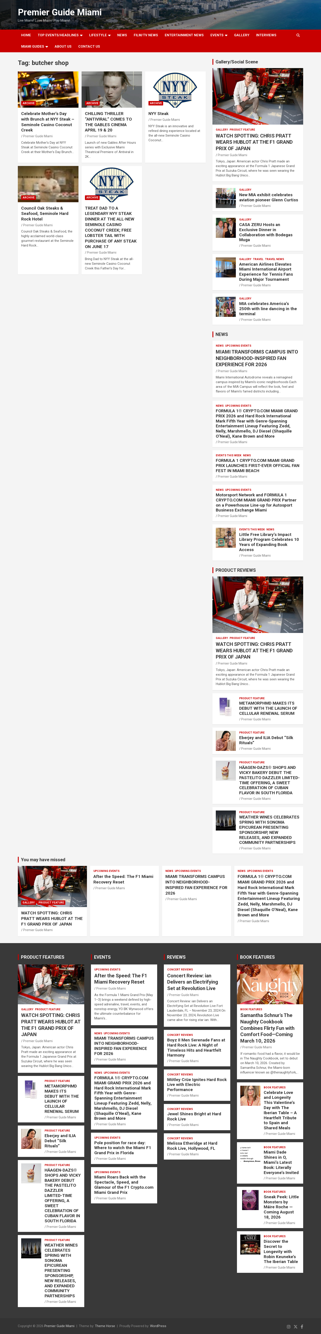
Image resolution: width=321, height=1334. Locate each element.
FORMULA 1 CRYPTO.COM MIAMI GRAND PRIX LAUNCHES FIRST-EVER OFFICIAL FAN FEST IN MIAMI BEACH (257, 465)
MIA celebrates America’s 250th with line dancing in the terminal (268, 308)
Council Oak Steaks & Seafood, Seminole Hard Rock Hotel (44, 214)
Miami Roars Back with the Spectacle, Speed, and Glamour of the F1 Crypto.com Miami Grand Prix (124, 1184)
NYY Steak (158, 113)
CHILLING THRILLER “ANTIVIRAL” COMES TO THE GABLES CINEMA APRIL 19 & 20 (108, 122)
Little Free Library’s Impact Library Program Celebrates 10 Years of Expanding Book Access (269, 542)
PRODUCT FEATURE (242, 129)
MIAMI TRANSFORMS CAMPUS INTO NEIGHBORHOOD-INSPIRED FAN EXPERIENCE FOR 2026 (257, 358)
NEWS (122, 35)
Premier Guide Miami (60, 12)
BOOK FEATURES (257, 957)
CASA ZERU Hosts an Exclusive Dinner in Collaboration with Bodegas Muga (265, 232)
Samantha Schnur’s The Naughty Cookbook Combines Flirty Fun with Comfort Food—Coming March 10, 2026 (267, 1028)
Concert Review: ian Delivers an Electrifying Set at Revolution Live (192, 982)
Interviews (266, 35)
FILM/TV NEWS (146, 35)
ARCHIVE (29, 103)
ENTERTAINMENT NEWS (184, 35)
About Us (63, 46)
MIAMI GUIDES (32, 46)
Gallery (222, 129)
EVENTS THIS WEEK (228, 455)
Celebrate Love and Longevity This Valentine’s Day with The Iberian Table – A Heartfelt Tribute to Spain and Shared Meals (280, 1110)
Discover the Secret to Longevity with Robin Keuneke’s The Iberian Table (281, 1251)
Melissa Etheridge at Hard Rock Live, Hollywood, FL (192, 1146)
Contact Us (89, 46)
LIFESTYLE (98, 35)
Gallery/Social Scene (237, 62)
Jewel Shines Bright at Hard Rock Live (194, 1116)
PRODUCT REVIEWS (236, 570)
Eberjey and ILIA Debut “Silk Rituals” (266, 740)
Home (26, 35)
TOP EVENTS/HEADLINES (58, 35)
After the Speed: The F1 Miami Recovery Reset (123, 879)
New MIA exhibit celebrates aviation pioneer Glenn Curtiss (268, 197)
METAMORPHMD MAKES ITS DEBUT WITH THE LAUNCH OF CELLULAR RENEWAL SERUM (268, 708)
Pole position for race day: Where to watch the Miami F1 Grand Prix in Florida (122, 1148)
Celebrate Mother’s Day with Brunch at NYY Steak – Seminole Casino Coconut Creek (47, 122)
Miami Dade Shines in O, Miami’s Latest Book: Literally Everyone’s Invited (281, 1162)
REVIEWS (176, 957)
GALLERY (241, 35)
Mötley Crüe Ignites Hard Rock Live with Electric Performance (197, 1084)
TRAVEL (258, 259)
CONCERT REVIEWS (180, 969)
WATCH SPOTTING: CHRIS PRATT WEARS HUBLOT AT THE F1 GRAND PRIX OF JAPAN (254, 142)
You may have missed (43, 859)
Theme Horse (105, 1326)
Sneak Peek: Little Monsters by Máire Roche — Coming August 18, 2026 (281, 1207)
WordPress (158, 1326)
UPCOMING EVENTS (238, 345)
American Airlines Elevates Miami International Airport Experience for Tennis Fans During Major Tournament (266, 272)
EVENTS (217, 35)
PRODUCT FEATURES (42, 957)
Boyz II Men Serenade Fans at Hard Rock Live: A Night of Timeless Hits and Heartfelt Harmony (196, 1047)
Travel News (274, 259)
